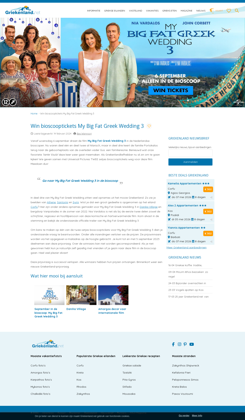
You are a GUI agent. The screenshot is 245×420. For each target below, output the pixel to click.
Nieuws (200, 10)
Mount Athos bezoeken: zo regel (188, 274)
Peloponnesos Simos (185, 379)
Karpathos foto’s (41, 379)
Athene (51, 202)
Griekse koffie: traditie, (185, 265)
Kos (79, 379)
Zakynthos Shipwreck (185, 365)
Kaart (219, 10)
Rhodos (81, 386)
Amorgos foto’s (40, 372)
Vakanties (152, 10)
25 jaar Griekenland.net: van (188, 296)
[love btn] (229, 11)
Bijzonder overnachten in (187, 283)
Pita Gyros (129, 379)
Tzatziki (127, 372)
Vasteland (135, 10)
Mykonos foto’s (40, 386)
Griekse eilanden (114, 10)
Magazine (186, 10)
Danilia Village (149, 207)
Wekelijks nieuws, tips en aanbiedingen (189, 147)
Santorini (62, 202)
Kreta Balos (179, 386)
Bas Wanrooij (84, 133)
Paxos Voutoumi (182, 394)
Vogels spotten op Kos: (186, 289)
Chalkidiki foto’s (40, 394)
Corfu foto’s (38, 365)
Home (34, 113)
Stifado (127, 386)
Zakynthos (83, 394)
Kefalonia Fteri (181, 372)
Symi (76, 202)
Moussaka (128, 394)
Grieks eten (170, 10)
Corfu (34, 207)
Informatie (93, 10)
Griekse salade (131, 365)
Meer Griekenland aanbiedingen (187, 247)
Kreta (80, 372)
